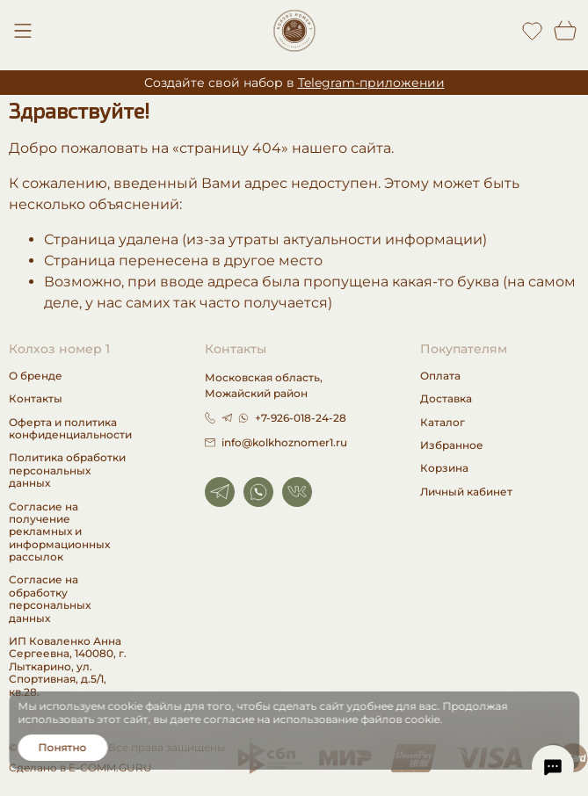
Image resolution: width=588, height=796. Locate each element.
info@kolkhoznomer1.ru (276, 442)
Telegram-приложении (371, 82)
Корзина (444, 468)
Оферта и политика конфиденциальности (70, 428)
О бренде (35, 376)
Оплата (440, 376)
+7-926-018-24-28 (300, 417)
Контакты (35, 399)
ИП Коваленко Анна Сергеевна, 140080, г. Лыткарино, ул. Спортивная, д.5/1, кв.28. (68, 666)
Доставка (446, 399)
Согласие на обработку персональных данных (50, 599)
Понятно (63, 747)
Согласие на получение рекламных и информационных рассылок (59, 532)
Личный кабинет (466, 492)
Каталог (442, 422)
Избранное (451, 445)
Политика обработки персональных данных (67, 470)
